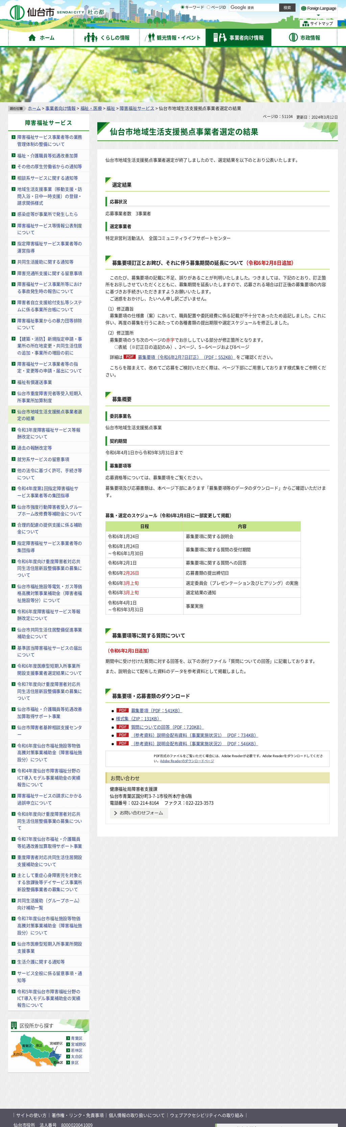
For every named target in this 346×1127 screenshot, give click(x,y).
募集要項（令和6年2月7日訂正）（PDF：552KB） (187, 303)
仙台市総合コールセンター (262, 1075)
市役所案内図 (240, 1103)
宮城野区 (78, 990)
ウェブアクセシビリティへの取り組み (207, 1061)
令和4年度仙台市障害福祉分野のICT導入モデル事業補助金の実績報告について (48, 724)
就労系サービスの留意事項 (43, 405)
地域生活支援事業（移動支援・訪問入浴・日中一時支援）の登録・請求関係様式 (49, 142)
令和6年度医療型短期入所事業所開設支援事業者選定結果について (49, 616)
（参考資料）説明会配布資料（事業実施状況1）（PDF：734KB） (194, 688)
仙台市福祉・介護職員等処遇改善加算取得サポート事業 (49, 659)
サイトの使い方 (31, 1061)
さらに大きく (282, 15)
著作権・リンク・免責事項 (78, 1061)
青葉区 (76, 984)
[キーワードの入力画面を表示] (182, 23)
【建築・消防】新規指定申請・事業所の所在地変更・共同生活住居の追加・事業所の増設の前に (49, 292)
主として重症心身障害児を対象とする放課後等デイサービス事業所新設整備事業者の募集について (49, 828)
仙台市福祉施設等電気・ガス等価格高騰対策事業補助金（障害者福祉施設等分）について (49, 540)
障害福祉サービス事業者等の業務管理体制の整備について (49, 87)
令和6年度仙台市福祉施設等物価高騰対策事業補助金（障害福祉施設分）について (49, 698)
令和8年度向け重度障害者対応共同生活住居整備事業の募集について (49, 767)
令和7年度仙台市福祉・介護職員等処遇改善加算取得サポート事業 (49, 789)
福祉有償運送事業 (34, 328)
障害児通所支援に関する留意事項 (49, 219)
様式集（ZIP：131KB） (139, 672)
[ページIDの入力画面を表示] (208, 23)
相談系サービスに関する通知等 (47, 124)
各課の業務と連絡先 (240, 1092)
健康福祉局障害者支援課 (133, 742)
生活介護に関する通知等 (41, 908)
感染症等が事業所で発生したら (47, 160)
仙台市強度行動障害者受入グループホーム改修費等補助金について (49, 456)
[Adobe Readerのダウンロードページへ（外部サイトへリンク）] (129, 709)
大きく (260, 15)
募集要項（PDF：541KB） (156, 664)
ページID (216, 23)
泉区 (74, 1009)
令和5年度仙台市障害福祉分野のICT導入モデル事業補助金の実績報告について (48, 944)
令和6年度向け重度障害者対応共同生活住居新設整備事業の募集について (49, 514)
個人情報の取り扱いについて (137, 1061)
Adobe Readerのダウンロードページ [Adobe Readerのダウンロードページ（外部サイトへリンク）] (187, 714)
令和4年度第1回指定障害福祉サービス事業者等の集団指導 (47, 438)
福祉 (110, 54)
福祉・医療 (91, 54)
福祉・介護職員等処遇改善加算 (47, 101)
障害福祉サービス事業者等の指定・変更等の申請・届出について (49, 314)
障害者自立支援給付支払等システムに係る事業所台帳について (49, 252)
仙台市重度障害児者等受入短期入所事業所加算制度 (49, 343)
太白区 (76, 1003)
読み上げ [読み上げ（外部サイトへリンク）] (222, 6)
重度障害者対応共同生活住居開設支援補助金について (49, 807)
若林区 (76, 997)
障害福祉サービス (137, 54)
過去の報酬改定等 (34, 394)
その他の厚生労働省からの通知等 (49, 113)
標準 (270, 7)
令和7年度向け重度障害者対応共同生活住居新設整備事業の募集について (49, 637)
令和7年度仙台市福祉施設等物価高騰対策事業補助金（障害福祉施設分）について (49, 872)
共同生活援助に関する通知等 (45, 208)
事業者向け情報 (60, 54)
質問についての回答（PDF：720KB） (167, 680)
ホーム (34, 54)
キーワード (192, 23)
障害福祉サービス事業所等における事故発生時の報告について (49, 234)
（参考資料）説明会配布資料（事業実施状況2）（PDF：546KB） (194, 697)
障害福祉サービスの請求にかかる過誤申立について (49, 745)
